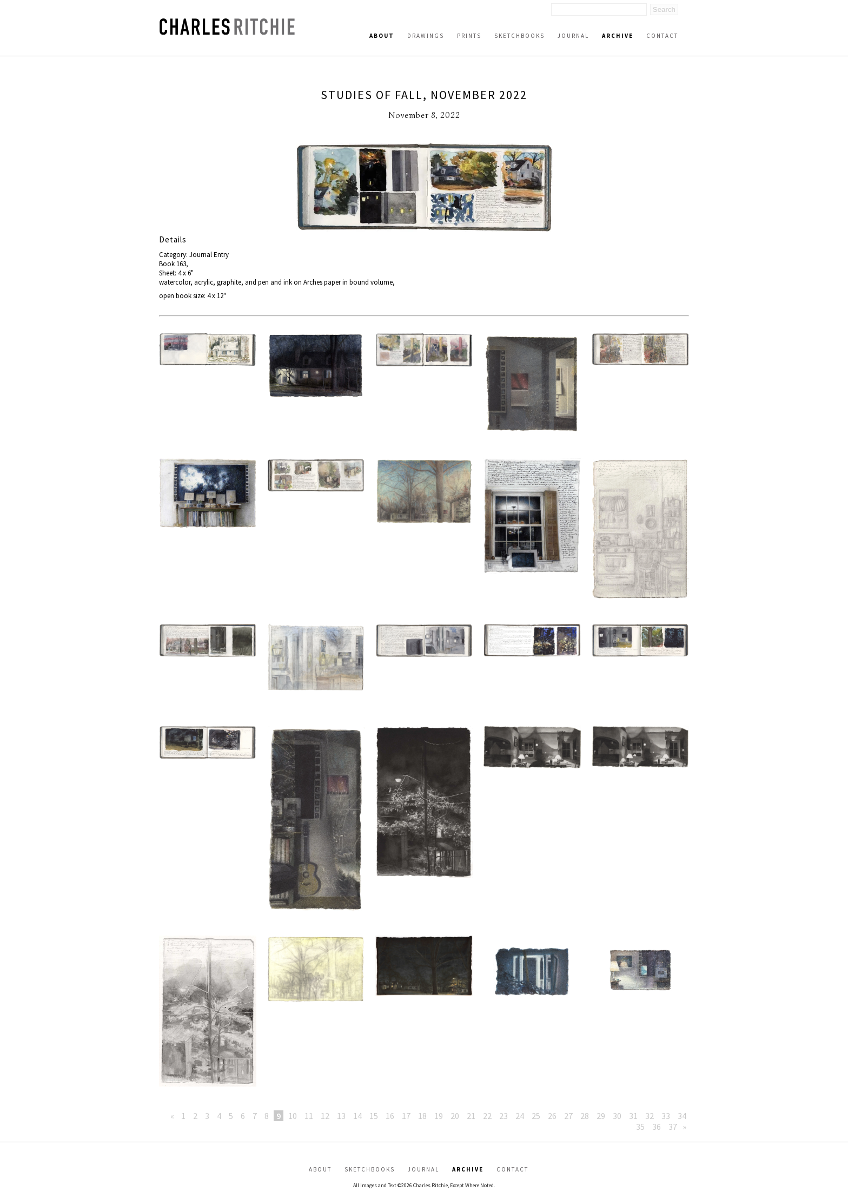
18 (422, 1115)
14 (357, 1115)
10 (292, 1115)
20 (455, 1115)
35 (640, 1126)
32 (649, 1115)
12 (325, 1115)
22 (487, 1115)
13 (341, 1115)
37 (672, 1126)
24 (519, 1115)
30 (617, 1115)
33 (665, 1115)
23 (503, 1115)
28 (584, 1115)
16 (390, 1115)
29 (601, 1115)
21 (471, 1115)
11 (308, 1115)
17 (406, 1115)
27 (568, 1115)
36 (656, 1126)
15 (373, 1115)
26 (552, 1115)
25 (536, 1115)
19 (438, 1115)
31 (633, 1115)
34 (682, 1115)
